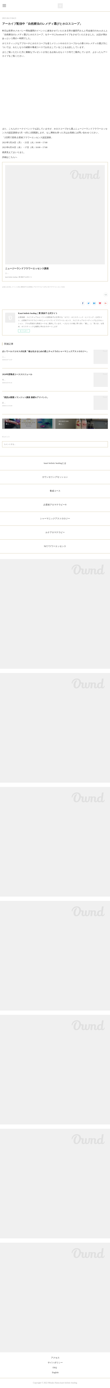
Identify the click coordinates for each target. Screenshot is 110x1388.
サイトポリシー (55, 1363)
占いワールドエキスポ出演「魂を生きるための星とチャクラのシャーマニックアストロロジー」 (45, 351)
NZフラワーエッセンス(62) (56, 287)
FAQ (55, 1368)
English (55, 1373)
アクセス (55, 1358)
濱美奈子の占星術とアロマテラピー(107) (34, 287)
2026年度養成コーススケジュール (17, 374)
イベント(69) (16, 287)
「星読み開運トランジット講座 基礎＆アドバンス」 (25, 398)
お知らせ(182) (6, 287)
